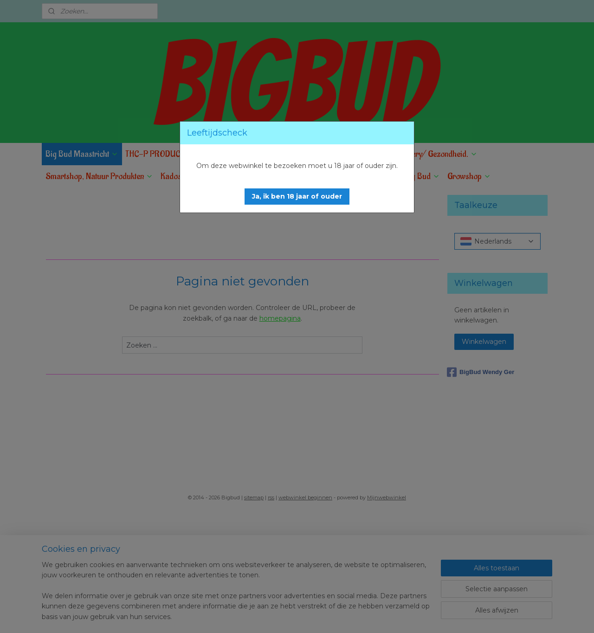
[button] (297, 196)
